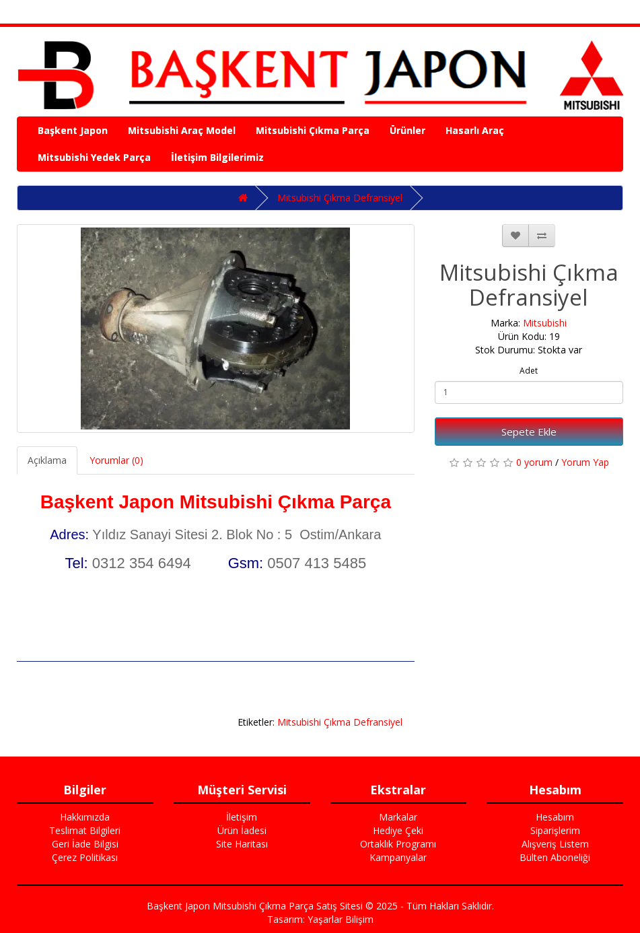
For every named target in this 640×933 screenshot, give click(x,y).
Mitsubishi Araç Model (182, 130)
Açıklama (47, 460)
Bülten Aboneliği (555, 857)
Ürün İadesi (241, 830)
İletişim (241, 816)
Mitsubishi (545, 322)
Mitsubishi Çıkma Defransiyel (339, 197)
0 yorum (534, 462)
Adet (529, 370)
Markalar (398, 816)
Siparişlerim (555, 830)
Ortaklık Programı (398, 843)
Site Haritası (242, 843)
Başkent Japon (73, 130)
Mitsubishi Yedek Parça (94, 157)
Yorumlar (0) (116, 460)
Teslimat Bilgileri (84, 830)
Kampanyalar (398, 857)
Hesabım (555, 816)
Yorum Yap (585, 462)
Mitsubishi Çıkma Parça (312, 130)
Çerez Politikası (85, 857)
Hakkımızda (85, 816)
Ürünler (407, 130)
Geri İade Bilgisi (85, 843)
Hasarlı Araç (475, 130)
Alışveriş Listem (555, 843)
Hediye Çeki (398, 830)
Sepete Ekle (529, 431)
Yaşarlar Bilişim (341, 919)
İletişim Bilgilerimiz (217, 157)
